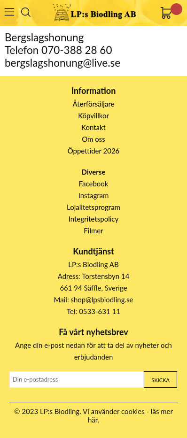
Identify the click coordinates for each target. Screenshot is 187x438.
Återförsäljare (94, 104)
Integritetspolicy (94, 219)
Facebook (94, 183)
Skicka (160, 380)
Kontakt (93, 127)
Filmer (93, 230)
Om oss (93, 139)
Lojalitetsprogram (93, 207)
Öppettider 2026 (94, 150)
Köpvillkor (93, 115)
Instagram (93, 195)
